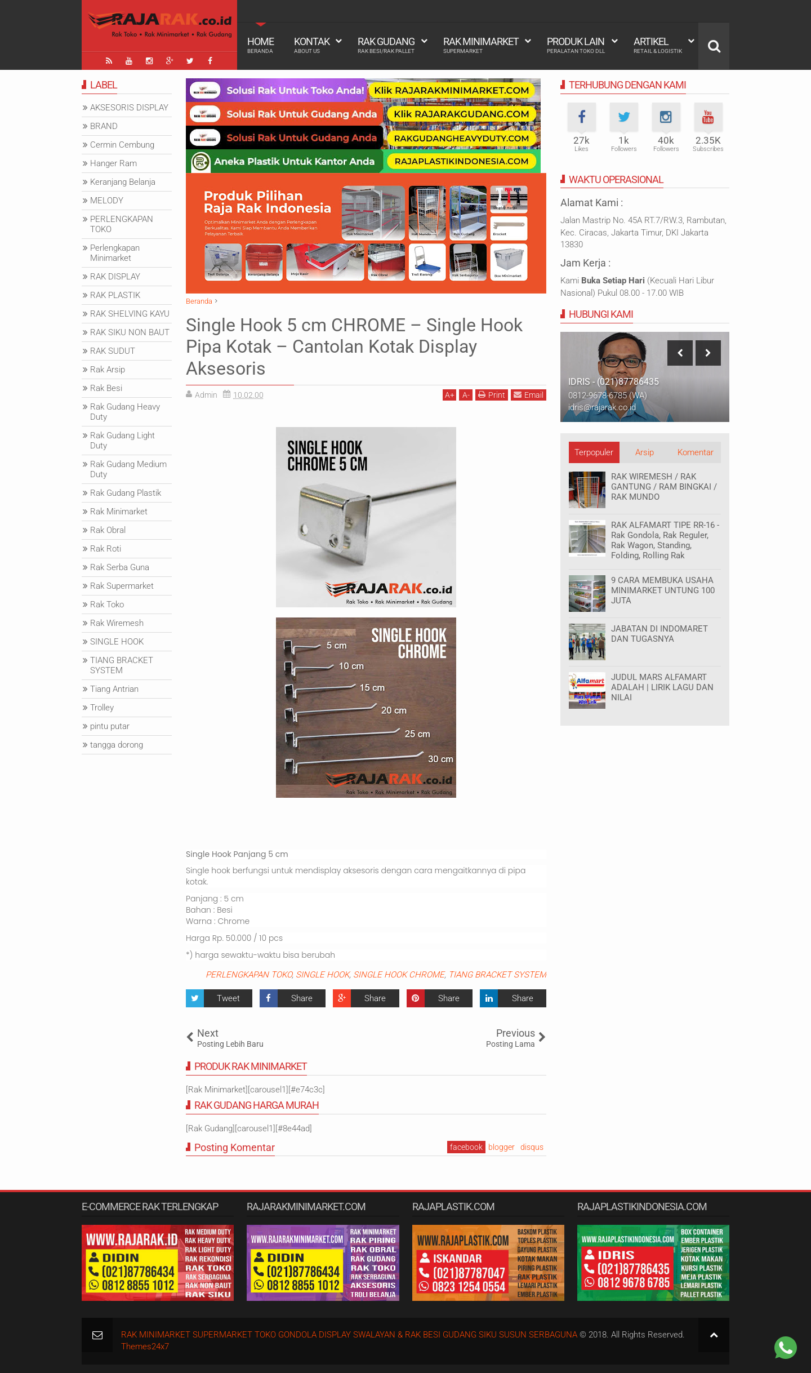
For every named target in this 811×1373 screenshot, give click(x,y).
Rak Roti (105, 549)
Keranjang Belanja (122, 182)
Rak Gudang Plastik (125, 493)
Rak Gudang (386, 45)
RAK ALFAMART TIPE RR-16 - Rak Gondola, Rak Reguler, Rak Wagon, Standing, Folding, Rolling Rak (665, 540)
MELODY (106, 200)
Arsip (644, 452)
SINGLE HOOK (322, 975)
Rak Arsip (107, 370)
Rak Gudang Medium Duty (128, 469)
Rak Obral (108, 530)
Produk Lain (576, 45)
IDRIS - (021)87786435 (613, 381)
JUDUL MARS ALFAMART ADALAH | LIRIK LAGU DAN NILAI (662, 687)
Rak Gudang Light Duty (122, 440)
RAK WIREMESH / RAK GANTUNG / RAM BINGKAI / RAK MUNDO (664, 487)
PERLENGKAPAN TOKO (249, 975)
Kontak (311, 45)
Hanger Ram (113, 163)
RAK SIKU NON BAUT (130, 332)
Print (491, 394)
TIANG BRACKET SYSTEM (497, 975)
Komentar (696, 452)
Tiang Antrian (114, 689)
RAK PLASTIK (115, 295)
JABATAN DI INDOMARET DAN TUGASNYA (659, 634)
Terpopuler (593, 452)
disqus (531, 1147)
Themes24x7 (145, 1346)
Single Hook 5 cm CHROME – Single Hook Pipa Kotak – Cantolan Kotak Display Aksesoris (354, 346)
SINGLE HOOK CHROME (398, 975)
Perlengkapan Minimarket (115, 253)
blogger (501, 1147)
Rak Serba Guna (119, 567)
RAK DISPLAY (115, 277)
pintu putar (110, 726)
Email (528, 394)
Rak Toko (107, 604)
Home (260, 45)
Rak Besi (106, 388)
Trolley (102, 708)
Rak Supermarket (122, 586)
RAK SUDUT (112, 351)
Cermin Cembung (122, 145)
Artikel (658, 45)
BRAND (104, 126)
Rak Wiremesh (117, 623)
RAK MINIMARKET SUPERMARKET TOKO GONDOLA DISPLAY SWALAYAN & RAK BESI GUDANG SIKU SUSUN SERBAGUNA (349, 1335)
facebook (466, 1147)
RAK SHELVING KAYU (130, 314)
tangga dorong (116, 745)
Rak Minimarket (481, 45)
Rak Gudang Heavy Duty (125, 412)
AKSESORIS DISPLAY (129, 108)
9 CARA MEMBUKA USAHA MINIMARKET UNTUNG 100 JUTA (663, 590)
